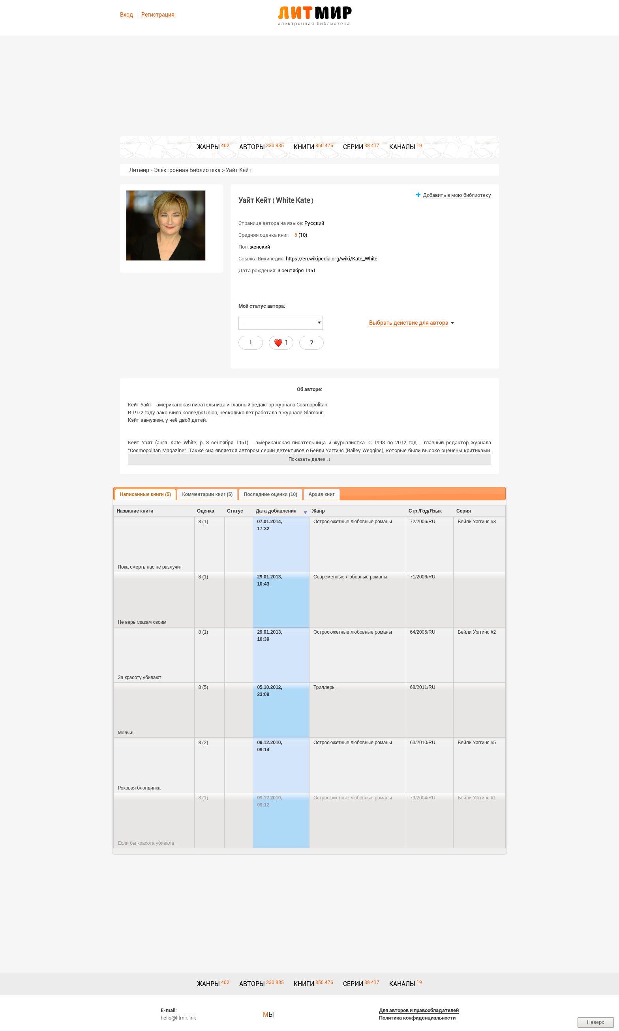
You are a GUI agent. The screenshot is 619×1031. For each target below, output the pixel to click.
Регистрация (157, 14)
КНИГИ (304, 147)
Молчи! (125, 732)
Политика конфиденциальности (417, 1018)
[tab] (145, 495)
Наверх (595, 1022)
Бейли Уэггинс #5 (477, 742)
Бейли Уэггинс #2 (477, 632)
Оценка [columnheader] (205, 511)
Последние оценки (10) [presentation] (271, 494)
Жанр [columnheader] (318, 511)
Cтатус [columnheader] (235, 511)
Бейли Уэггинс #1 (477, 798)
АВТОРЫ (252, 147)
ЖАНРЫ (208, 147)
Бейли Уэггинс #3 (477, 521)
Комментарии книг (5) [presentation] (207, 494)
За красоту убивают (139, 677)
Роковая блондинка (139, 788)
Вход (126, 14)
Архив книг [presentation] (322, 494)
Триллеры (324, 687)
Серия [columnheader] (463, 511)
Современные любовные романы (350, 577)
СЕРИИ (353, 147)
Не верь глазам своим (142, 622)
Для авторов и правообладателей (419, 1010)
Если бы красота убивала (146, 843)
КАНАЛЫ (402, 147)
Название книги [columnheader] (134, 511)
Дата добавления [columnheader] (276, 511)
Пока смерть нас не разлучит (150, 567)
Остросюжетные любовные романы (352, 521)
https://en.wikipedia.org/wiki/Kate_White (331, 259)
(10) (299, 235)
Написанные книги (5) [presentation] (145, 494)
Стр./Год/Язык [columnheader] (425, 511)
